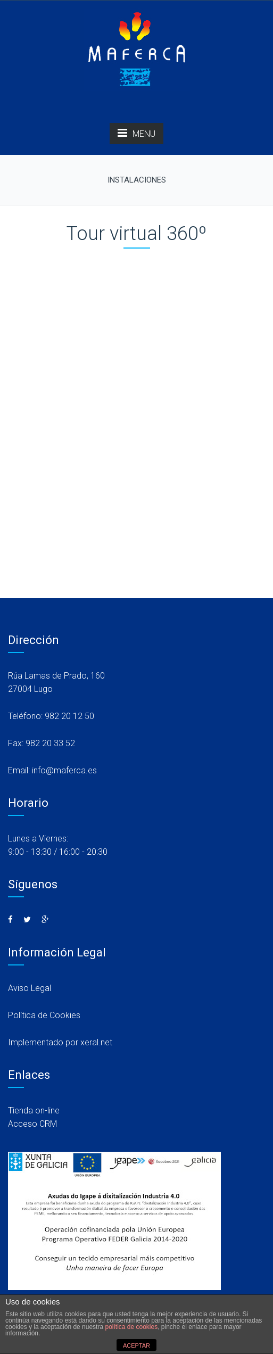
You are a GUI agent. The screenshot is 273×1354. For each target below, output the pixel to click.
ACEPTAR (136, 1345)
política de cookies (131, 1327)
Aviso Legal (29, 988)
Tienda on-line (34, 1110)
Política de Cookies (44, 1015)
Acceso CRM (32, 1124)
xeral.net (96, 1042)
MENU (136, 133)
